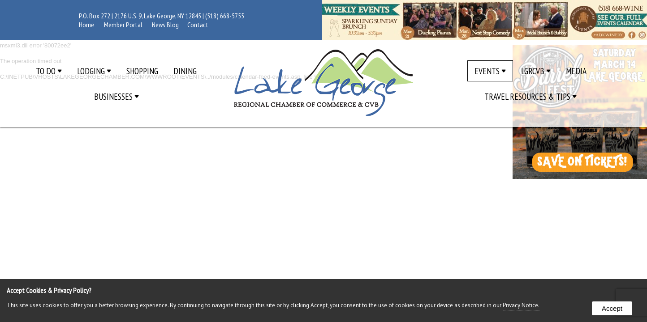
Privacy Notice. (521, 305)
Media (576, 70)
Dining (185, 70)
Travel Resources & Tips (530, 96)
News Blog (165, 24)
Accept (612, 308)
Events (490, 70)
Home (86, 24)
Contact (197, 24)
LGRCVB (536, 70)
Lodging (94, 70)
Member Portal (123, 24)
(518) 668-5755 (224, 15)
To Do (49, 70)
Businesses (116, 96)
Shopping (142, 70)
